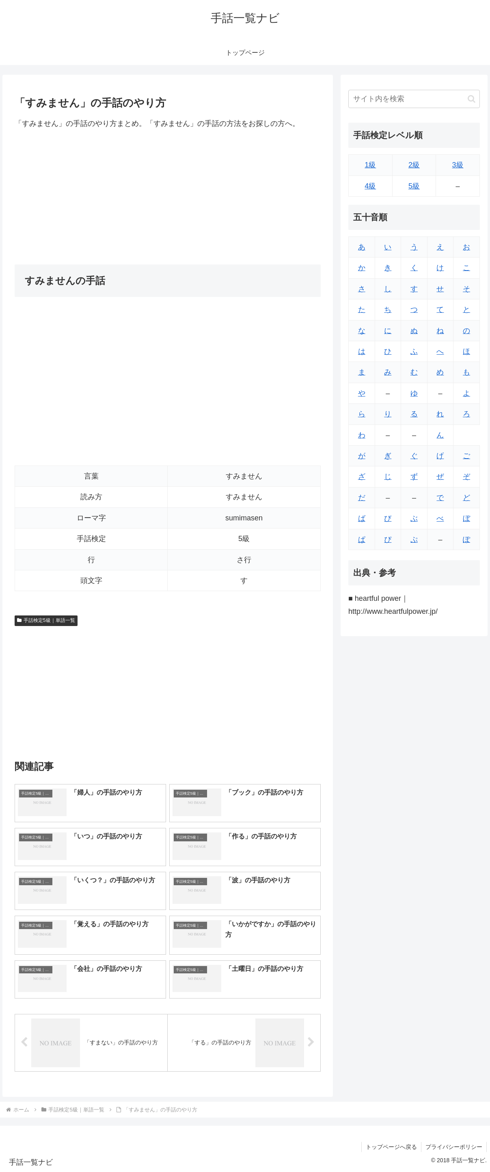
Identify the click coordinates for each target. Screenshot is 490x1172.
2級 (414, 165)
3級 (458, 165)
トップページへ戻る (391, 1147)
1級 (370, 165)
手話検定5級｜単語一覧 (46, 620)
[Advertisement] (168, 197)
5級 (414, 186)
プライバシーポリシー (453, 1147)
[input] (414, 99)
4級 (370, 186)
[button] (471, 99)
